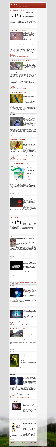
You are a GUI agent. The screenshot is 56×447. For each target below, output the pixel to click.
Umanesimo (20, 349)
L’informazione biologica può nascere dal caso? (17, 375)
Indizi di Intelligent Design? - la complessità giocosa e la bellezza (20, 92)
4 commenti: (11, 25)
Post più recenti (12, 442)
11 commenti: (11, 211)
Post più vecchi (33, 442)
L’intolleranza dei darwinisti (14, 217)
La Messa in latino (13, 236)
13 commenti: (11, 281)
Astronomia (20, 282)
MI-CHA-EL (14, 4)
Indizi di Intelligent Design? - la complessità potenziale (18, 30)
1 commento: (11, 396)
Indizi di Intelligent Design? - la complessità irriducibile (18, 139)
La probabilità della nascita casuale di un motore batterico (19, 163)
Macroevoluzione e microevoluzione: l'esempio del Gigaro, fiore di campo (21, 353)
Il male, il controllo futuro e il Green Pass (16, 197)
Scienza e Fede (24, 26)
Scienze (27, 26)
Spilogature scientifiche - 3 (14, 260)
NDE (10, 283)
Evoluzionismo (20, 26)
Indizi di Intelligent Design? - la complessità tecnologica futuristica (20, 60)
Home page (23, 442)
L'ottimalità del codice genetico (15, 420)
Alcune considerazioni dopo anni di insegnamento (18, 328)
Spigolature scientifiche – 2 (14, 401)
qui (35, 290)
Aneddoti (18, 282)
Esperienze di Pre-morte (29, 282)
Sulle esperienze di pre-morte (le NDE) (16, 287)
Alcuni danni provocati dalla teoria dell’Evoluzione (18, 308)
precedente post (30, 122)
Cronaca (25, 282)
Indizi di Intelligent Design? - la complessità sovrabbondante (19, 116)
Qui (27, 39)
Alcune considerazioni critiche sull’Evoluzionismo (17, 10)
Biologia (17, 26)
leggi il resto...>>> (12, 24)
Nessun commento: (12, 55)
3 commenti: (11, 323)
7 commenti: (11, 348)
